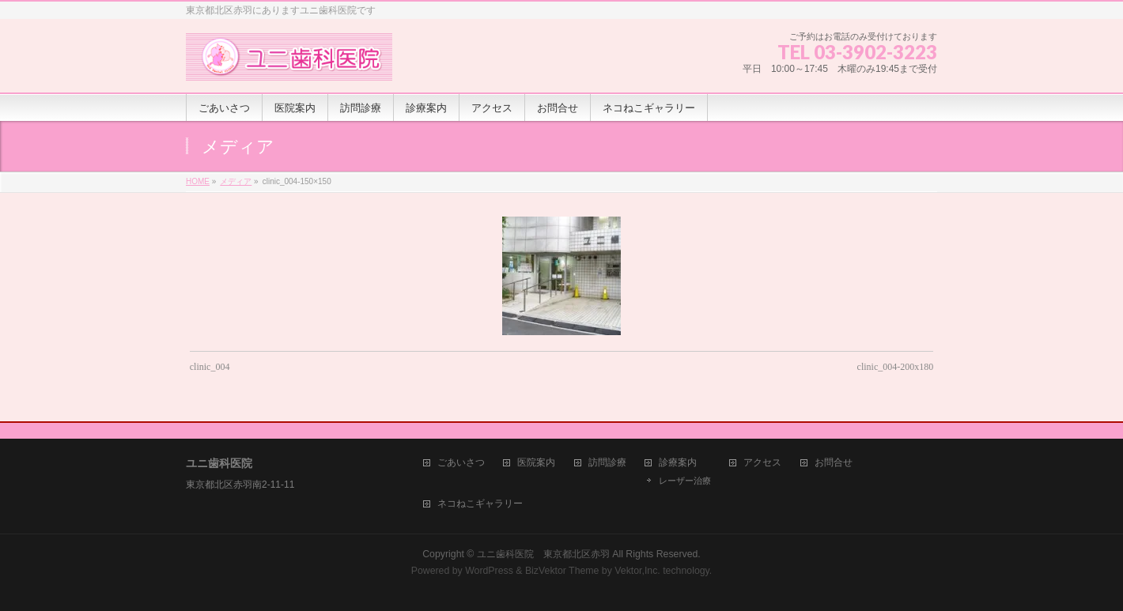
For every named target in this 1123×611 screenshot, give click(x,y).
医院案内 (536, 463)
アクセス (762, 463)
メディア (235, 181)
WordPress (489, 570)
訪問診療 (607, 463)
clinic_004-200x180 (895, 366)
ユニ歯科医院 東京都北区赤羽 (543, 554)
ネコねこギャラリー (480, 504)
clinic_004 (210, 366)
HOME (198, 181)
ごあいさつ (461, 463)
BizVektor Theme (562, 570)
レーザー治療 (685, 480)
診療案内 (678, 463)
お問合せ (834, 463)
